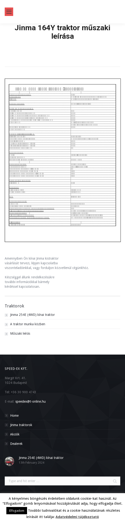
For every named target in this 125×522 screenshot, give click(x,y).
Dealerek (16, 444)
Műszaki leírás (20, 333)
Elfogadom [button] (16, 510)
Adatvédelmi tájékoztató (77, 517)
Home (62, 45)
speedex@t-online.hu (30, 401)
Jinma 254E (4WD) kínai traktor (32, 315)
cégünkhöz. (80, 268)
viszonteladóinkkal (18, 268)
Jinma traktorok (21, 425)
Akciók (15, 434)
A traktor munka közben (27, 324)
